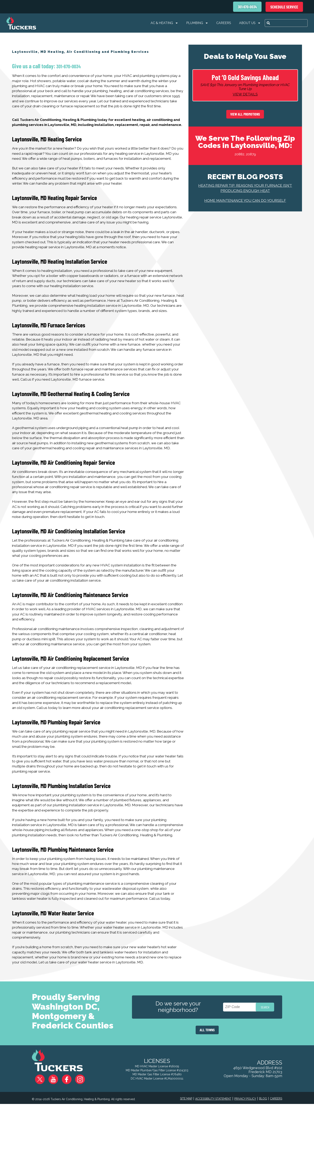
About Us (250, 23)
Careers (223, 23)
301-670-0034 (68, 66)
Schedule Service (284, 6)
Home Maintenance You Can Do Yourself (245, 203)
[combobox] (286, 23)
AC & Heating (164, 23)
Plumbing (197, 23)
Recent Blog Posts (245, 179)
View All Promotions (245, 116)
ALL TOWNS (207, 1086)
